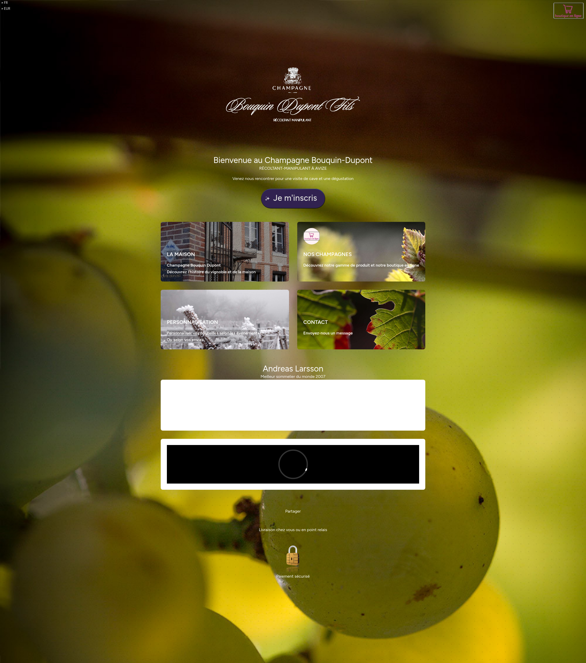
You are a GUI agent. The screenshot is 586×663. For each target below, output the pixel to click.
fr (6, 3)
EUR (7, 9)
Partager (293, 511)
